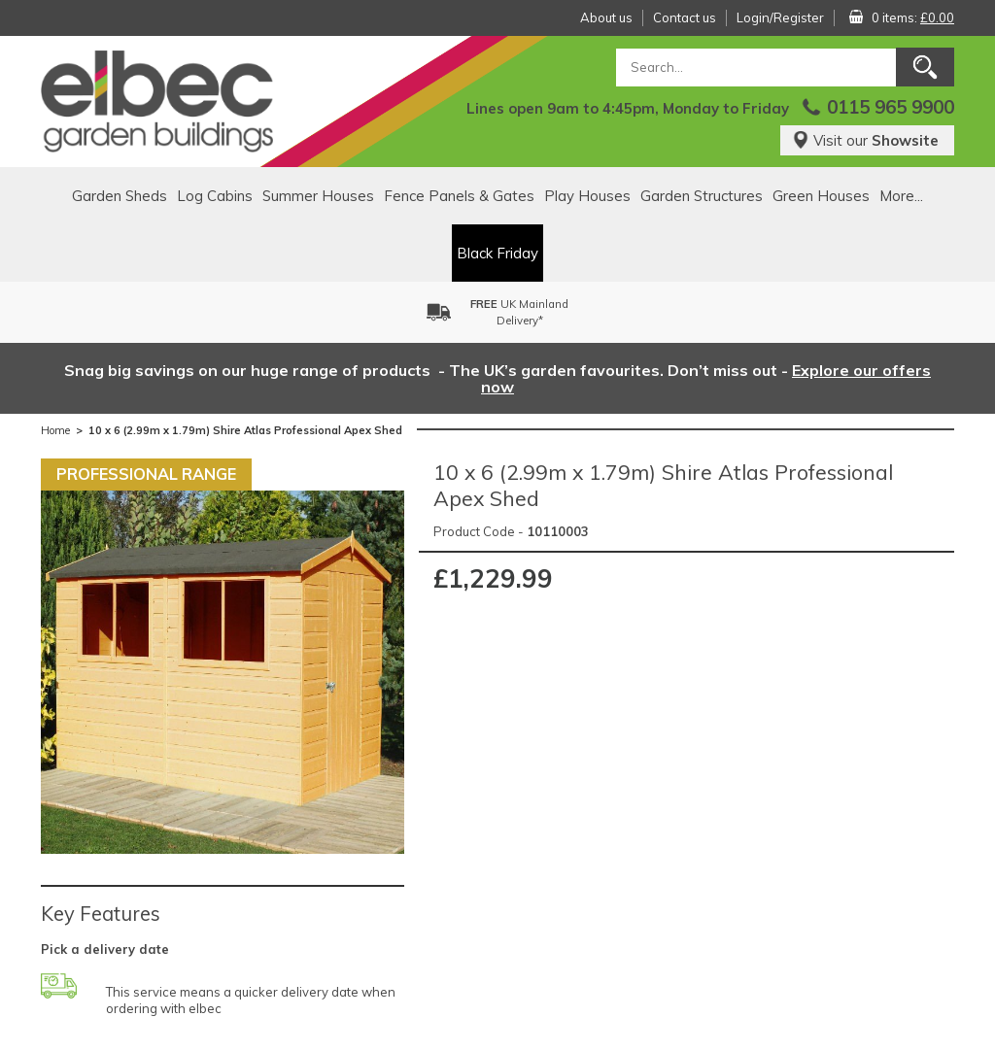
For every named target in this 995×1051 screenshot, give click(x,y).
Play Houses (587, 195)
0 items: (913, 17)
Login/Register (780, 17)
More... (901, 195)
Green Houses (821, 195)
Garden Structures (701, 195)
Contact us (684, 17)
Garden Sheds (119, 195)
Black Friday (497, 253)
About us (606, 17)
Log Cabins (215, 195)
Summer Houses (318, 195)
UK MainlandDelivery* (519, 312)
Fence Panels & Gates (459, 195)
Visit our (865, 140)
